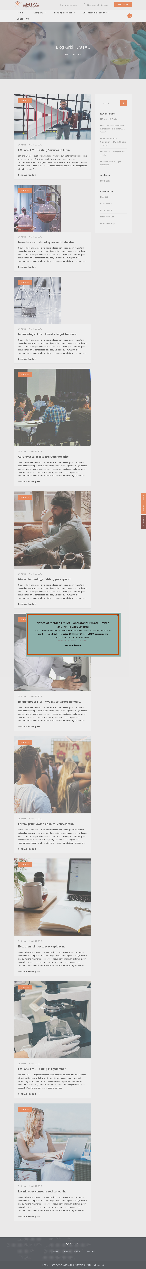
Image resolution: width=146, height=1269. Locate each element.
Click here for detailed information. (73, 640)
